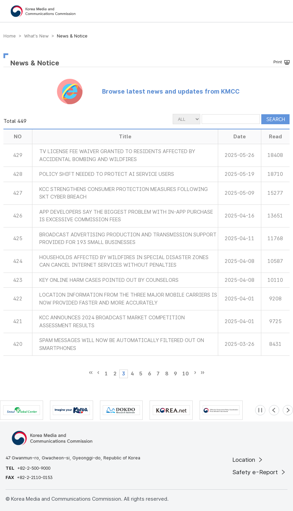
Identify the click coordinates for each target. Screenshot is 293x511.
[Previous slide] (274, 410)
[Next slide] (288, 410)
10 (185, 374)
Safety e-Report (259, 472)
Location (248, 459)
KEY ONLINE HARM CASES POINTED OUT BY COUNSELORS (109, 280)
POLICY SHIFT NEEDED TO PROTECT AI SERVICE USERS (106, 174)
